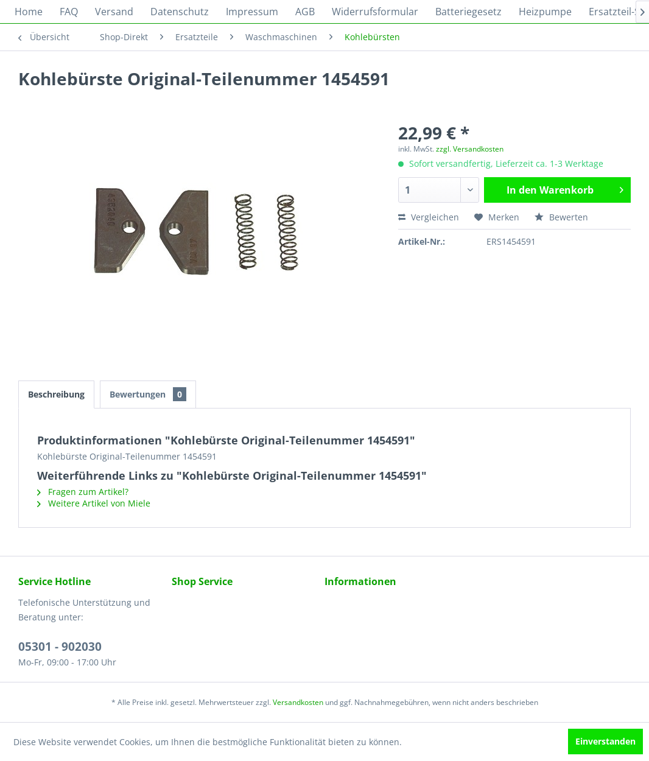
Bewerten (561, 217)
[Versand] (114, 11)
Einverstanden (605, 741)
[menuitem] (28, 11)
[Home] (28, 11)
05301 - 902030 (60, 646)
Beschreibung (56, 394)
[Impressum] (252, 11)
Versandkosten (298, 702)
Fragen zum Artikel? (82, 491)
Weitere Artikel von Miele (93, 503)
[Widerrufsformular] (375, 11)
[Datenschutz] (179, 11)
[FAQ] (68, 11)
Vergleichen (428, 217)
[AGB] (305, 11)
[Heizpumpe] (545, 11)
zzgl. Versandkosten (469, 149)
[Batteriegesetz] (468, 11)
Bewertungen (148, 394)
